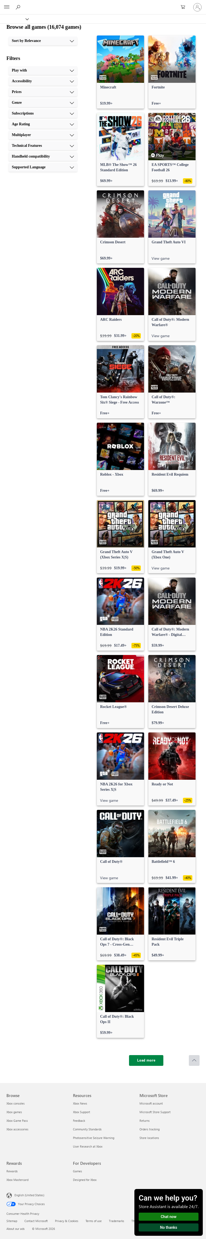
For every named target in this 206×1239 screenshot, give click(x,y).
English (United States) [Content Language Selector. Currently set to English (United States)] (29, 1195)
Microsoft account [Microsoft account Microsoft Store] (151, 1103)
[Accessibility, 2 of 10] (43, 81)
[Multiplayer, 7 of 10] (43, 135)
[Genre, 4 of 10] (43, 102)
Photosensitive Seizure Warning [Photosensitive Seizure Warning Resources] (93, 1138)
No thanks (168, 1227)
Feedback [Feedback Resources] (79, 1120)
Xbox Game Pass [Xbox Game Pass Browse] (17, 1120)
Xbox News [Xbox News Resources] (80, 1103)
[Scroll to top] (194, 1060)
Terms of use (94, 1221)
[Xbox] (14, 19)
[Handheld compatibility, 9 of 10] (43, 156)
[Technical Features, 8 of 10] (43, 145)
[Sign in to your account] (197, 7)
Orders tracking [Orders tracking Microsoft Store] (149, 1129)
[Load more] (146, 1060)
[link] (120, 72)
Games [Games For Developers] (77, 1171)
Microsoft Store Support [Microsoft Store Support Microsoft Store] (155, 1112)
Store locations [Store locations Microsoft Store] (149, 1138)
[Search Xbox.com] (18, 7)
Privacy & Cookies (66, 1221)
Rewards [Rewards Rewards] (12, 1171)
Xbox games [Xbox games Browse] (14, 1112)
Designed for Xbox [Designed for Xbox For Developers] (85, 1179)
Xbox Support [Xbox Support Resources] (81, 1112)
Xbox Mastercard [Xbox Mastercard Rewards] (17, 1179)
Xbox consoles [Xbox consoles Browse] (15, 1103)
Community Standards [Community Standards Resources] (87, 1129)
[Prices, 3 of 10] (43, 92)
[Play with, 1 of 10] (43, 70)
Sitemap (11, 1221)
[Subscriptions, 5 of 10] (43, 113)
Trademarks (116, 1221)
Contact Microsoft (36, 1221)
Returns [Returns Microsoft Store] (144, 1120)
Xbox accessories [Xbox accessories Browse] (17, 1129)
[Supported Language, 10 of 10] (43, 167)
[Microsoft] (102, 4)
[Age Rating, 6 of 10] (43, 124)
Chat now (168, 1217)
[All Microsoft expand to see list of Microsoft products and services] (6, 7)
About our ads (15, 1228)
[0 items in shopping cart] (184, 7)
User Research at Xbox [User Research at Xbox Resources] (87, 1146)
